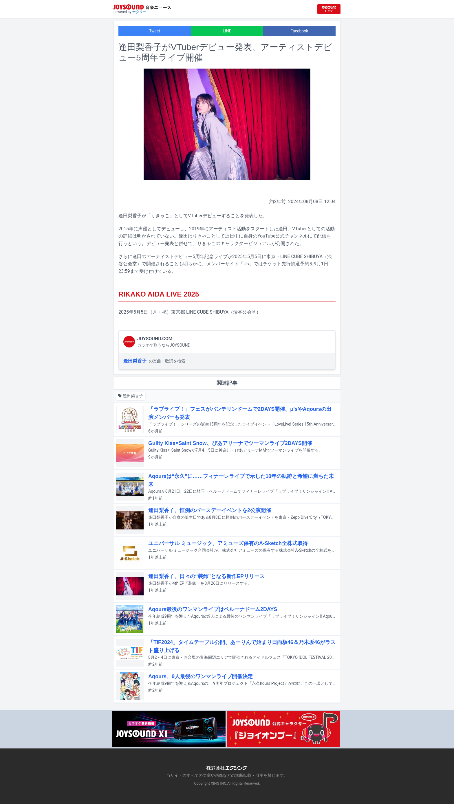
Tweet (154, 31)
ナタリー (139, 12)
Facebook (299, 31)
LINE (227, 31)
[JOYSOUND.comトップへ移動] (328, 9)
